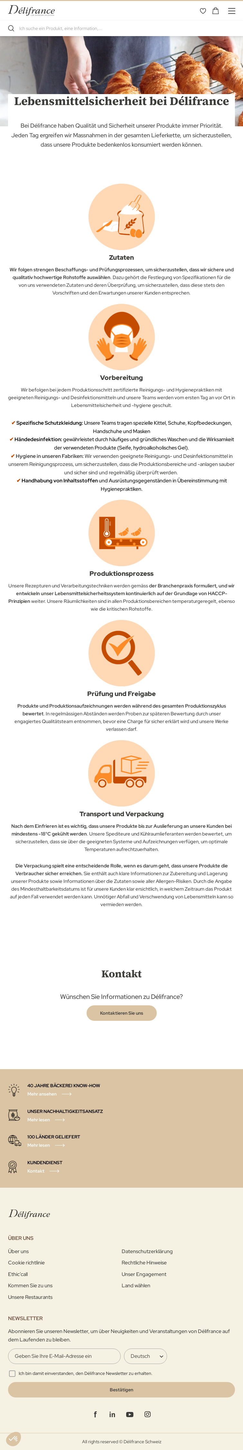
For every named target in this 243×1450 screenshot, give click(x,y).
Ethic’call (18, 1274)
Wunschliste (202, 10)
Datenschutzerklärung (147, 1251)
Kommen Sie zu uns (30, 1285)
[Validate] (121, 1389)
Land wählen (136, 1285)
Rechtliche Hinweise (144, 1262)
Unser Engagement (144, 1274)
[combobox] (121, 28)
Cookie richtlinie (26, 1262)
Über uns (18, 1251)
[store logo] (31, 10)
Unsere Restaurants (30, 1297)
